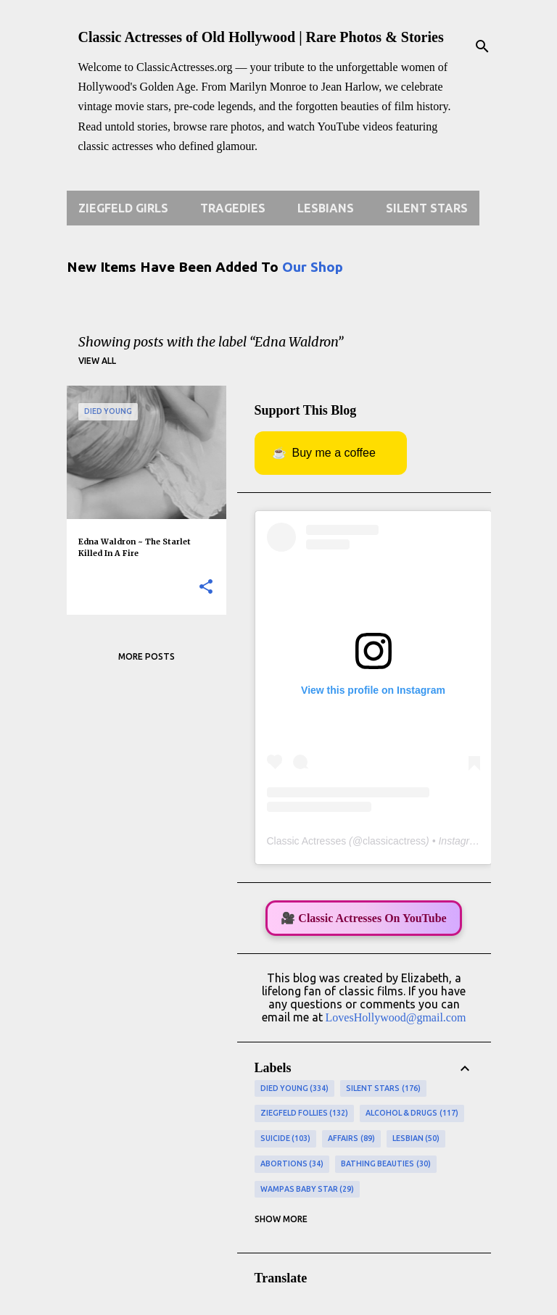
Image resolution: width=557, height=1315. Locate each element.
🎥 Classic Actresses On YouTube (363, 918)
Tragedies (232, 208)
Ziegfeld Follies (304, 1113)
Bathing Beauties (386, 1164)
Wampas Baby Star (307, 1189)
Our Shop (312, 267)
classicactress (394, 841)
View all (97, 360)
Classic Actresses (307, 841)
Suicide (285, 1139)
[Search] (482, 46)
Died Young (294, 1089)
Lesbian (416, 1139)
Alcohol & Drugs (412, 1113)
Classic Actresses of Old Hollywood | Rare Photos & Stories (261, 37)
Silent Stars (427, 208)
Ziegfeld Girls (123, 208)
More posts (146, 656)
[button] (206, 587)
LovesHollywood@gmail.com (396, 1017)
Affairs (351, 1139)
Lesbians (325, 208)
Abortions (292, 1164)
